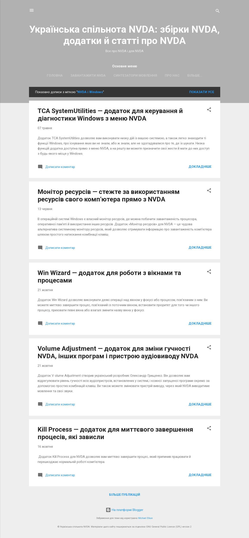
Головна (41, 75)
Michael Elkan (145, 518)
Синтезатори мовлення (122, 75)
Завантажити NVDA (74, 75)
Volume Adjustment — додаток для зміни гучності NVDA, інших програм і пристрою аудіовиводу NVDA (118, 353)
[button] (209, 111)
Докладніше (200, 167)
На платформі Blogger (124, 510)
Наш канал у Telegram (194, 75)
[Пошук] (217, 11)
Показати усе (201, 93)
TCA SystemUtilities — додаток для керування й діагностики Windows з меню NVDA (110, 115)
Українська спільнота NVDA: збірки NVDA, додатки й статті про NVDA (124, 35)
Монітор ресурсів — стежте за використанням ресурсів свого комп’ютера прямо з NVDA (109, 196)
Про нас (158, 75)
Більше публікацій (124, 495)
